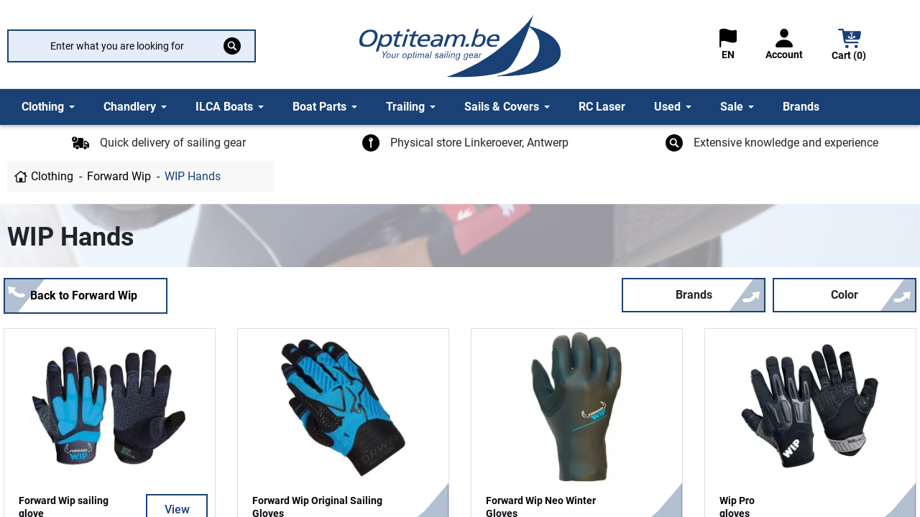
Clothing (52, 176)
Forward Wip (119, 176)
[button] (849, 46)
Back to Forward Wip (83, 295)
